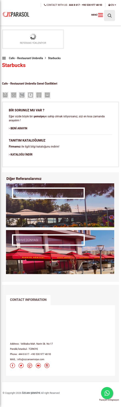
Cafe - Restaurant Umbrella (26, 58)
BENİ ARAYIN (18, 128)
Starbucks (54, 58)
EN (112, 5)
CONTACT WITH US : (73, 5)
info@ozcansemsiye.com (30, 359)
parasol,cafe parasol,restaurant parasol (16, 14)
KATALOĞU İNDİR (20, 154)
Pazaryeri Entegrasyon (109, 400)
